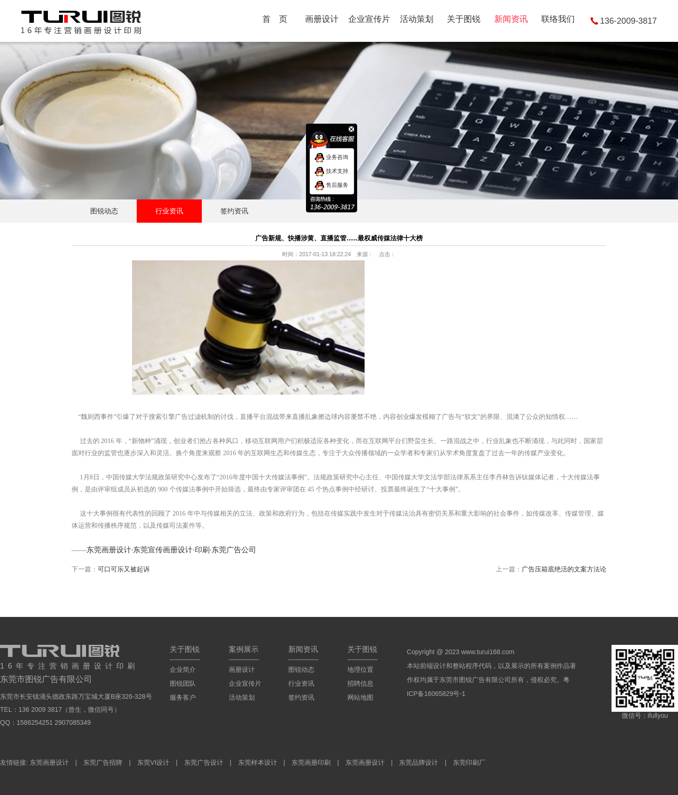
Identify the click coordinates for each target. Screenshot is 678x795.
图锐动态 (104, 211)
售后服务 (331, 185)
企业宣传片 (245, 683)
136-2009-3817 (628, 21)
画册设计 (242, 669)
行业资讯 (169, 211)
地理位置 (360, 669)
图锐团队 (183, 683)
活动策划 (242, 697)
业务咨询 (331, 157)
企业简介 (183, 669)
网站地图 (360, 697)
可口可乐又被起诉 (124, 569)
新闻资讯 (303, 649)
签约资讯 (234, 211)
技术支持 (331, 171)
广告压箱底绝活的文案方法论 (564, 569)
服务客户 (183, 697)
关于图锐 (184, 649)
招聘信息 (360, 683)
